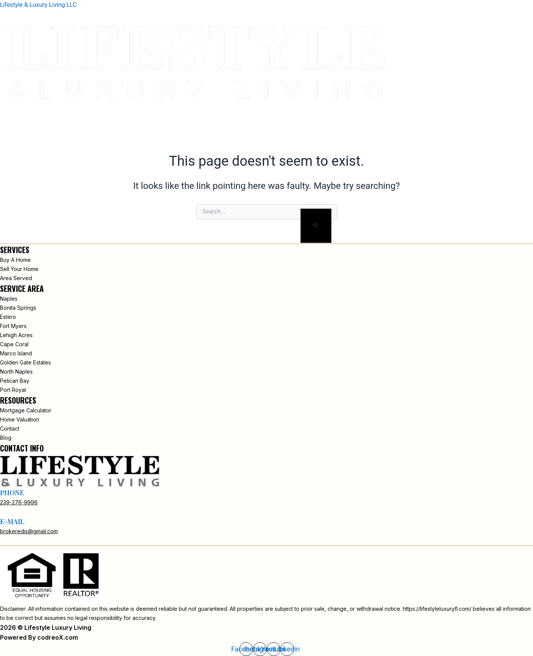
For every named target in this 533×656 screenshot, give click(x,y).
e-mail (12, 521)
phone (12, 492)
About (365, 112)
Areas (442, 112)
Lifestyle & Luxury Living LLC (38, 4)
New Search (404, 112)
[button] (6, 122)
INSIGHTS (475, 112)
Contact (513, 112)
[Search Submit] (316, 226)
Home (337, 112)
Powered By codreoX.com (39, 637)
